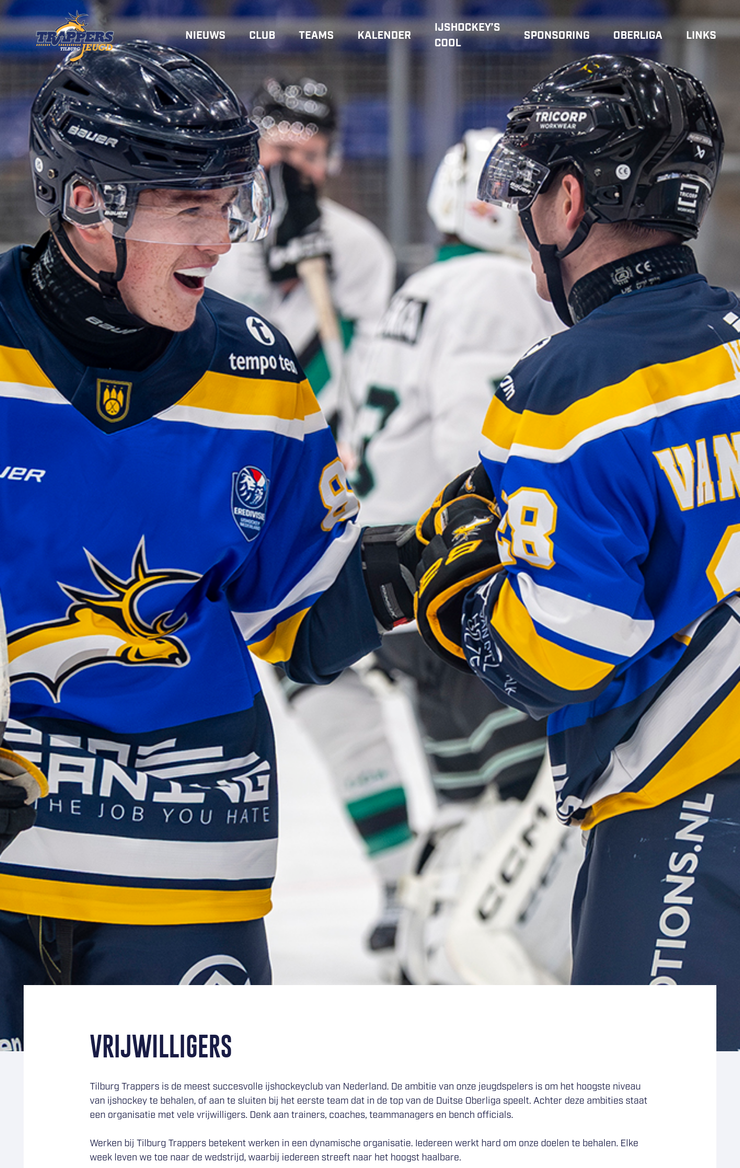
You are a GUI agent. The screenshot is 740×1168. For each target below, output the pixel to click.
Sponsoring (557, 36)
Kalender (384, 36)
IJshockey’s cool (467, 35)
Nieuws (205, 36)
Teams (316, 36)
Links (701, 36)
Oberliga (637, 36)
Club (262, 36)
